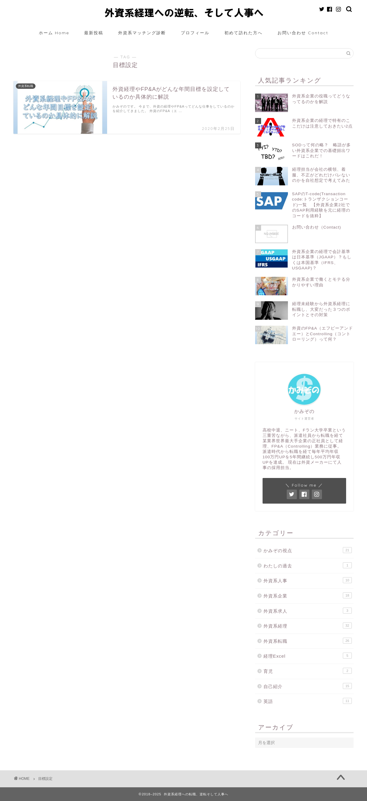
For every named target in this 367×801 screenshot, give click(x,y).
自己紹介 (307, 686)
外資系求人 (307, 611)
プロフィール (195, 32)
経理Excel (307, 656)
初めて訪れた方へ (243, 32)
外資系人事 (307, 580)
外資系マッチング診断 (142, 32)
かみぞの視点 (307, 550)
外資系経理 (307, 625)
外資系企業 (307, 595)
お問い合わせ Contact (302, 32)
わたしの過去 (307, 565)
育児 (307, 671)
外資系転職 (307, 641)
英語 (307, 701)
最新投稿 (93, 32)
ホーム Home (54, 32)
